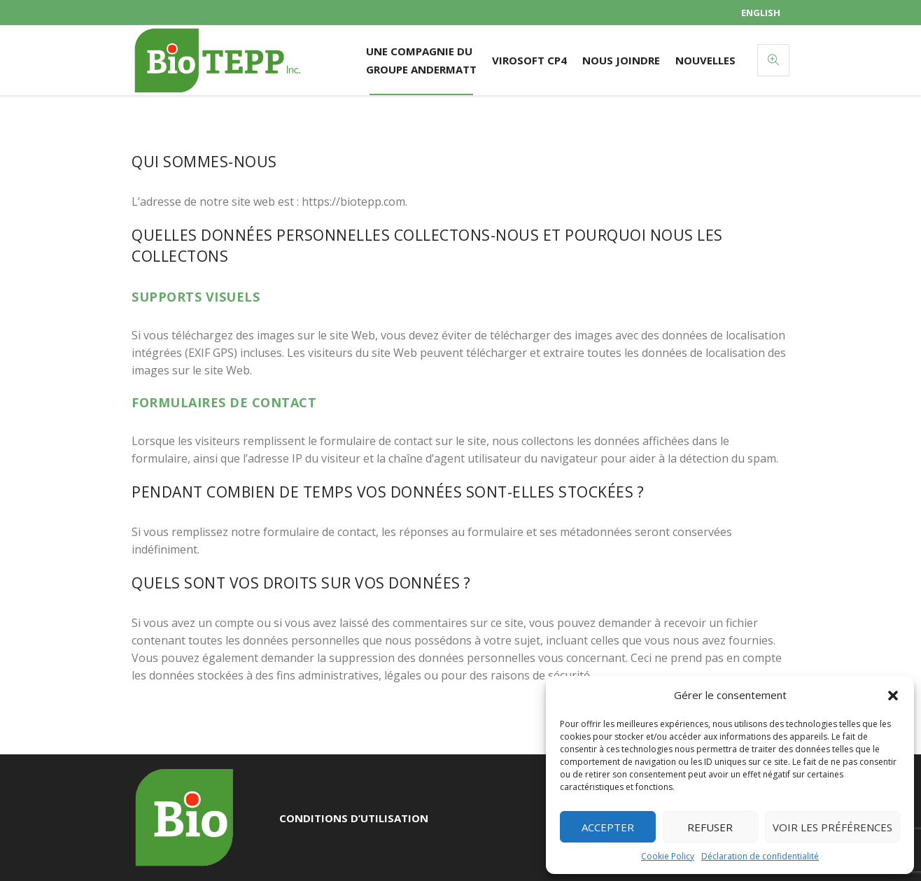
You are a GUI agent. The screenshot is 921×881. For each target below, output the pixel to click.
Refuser (710, 827)
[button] (893, 696)
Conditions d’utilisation (353, 818)
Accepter (608, 827)
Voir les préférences (832, 827)
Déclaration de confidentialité (760, 856)
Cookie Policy (667, 856)
